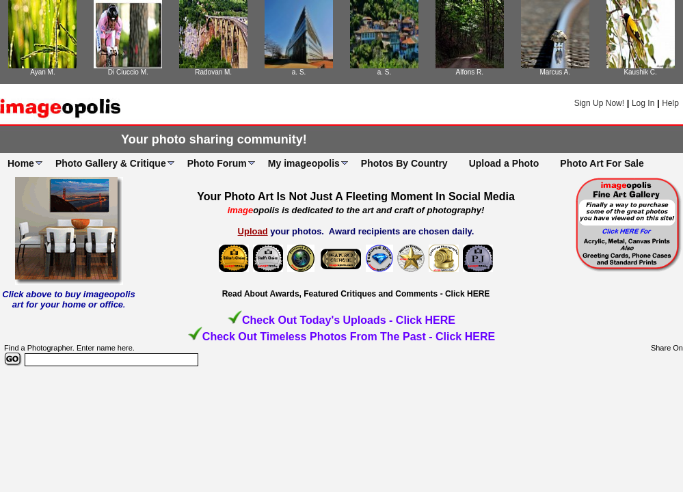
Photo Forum (217, 163)
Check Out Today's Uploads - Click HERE (348, 320)
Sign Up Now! (599, 103)
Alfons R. (470, 72)
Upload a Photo (504, 163)
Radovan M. (213, 72)
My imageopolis (304, 163)
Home (21, 163)
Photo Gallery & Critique (110, 163)
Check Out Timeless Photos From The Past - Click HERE (348, 336)
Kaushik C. (640, 72)
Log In (643, 103)
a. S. (299, 72)
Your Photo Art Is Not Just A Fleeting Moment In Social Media (356, 196)
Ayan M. (42, 72)
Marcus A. (554, 72)
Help (670, 103)
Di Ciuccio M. (128, 72)
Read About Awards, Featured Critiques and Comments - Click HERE (356, 294)
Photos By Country (404, 163)
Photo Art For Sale (601, 163)
